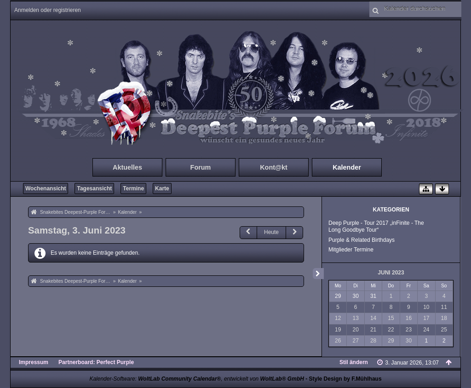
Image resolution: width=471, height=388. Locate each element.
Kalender (347, 167)
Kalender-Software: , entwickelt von (196, 379)
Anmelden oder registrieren (47, 10)
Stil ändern (353, 362)
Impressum (33, 362)
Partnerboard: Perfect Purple (96, 362)
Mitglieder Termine (350, 249)
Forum (200, 167)
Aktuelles (127, 167)
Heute (271, 232)
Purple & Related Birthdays (361, 240)
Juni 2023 (391, 272)
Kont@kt (273, 167)
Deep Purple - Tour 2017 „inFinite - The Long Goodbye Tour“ (376, 226)
